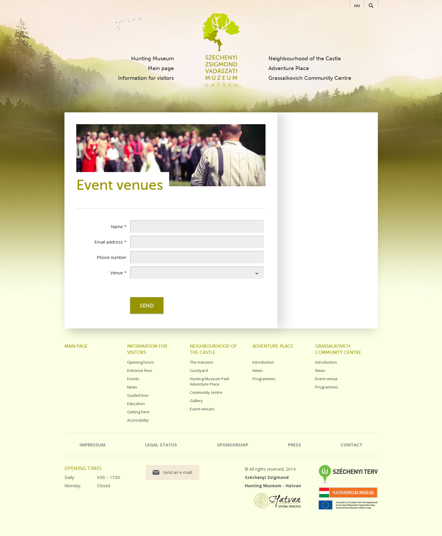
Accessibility (138, 420)
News (132, 387)
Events (133, 378)
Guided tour (138, 395)
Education (136, 403)
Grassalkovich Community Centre (309, 78)
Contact (351, 445)
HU (357, 5)
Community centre (206, 392)
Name (119, 226)
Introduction (263, 362)
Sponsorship (232, 445)
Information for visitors (146, 78)
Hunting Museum (152, 58)
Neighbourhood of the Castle (304, 58)
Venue (118, 273)
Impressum (93, 445)
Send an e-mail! (177, 472)
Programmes (264, 378)
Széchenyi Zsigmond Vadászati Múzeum (221, 32)
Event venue (326, 378)
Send (147, 306)
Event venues (202, 409)
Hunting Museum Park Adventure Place (209, 381)
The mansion (201, 362)
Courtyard (199, 370)
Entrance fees (139, 370)
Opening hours (140, 362)
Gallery (196, 400)
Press (294, 445)
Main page (161, 68)
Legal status (161, 445)
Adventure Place (288, 68)
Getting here (138, 411)
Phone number (112, 257)
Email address (110, 242)
